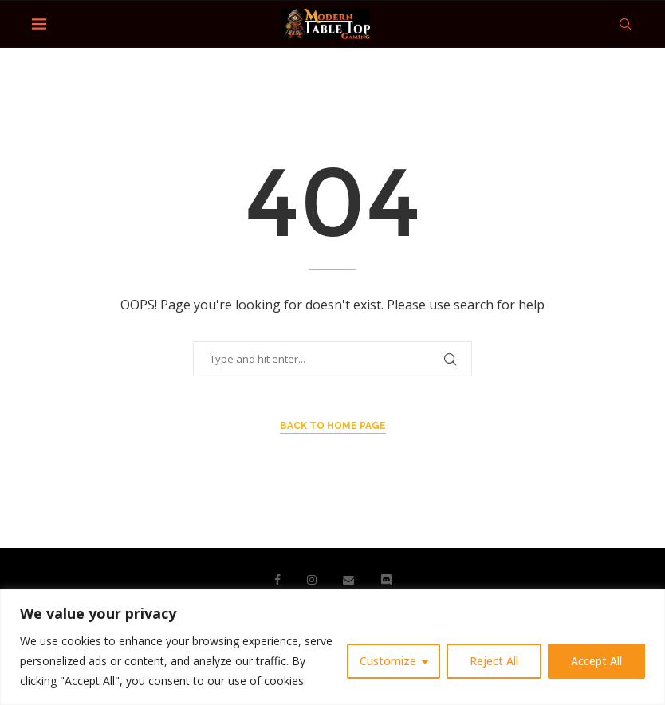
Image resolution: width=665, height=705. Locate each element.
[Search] (625, 24)
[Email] (348, 580)
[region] (332, 647)
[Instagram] (312, 580)
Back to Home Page (333, 425)
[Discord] (386, 580)
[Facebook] (277, 580)
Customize (388, 660)
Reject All (494, 660)
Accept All (596, 660)
